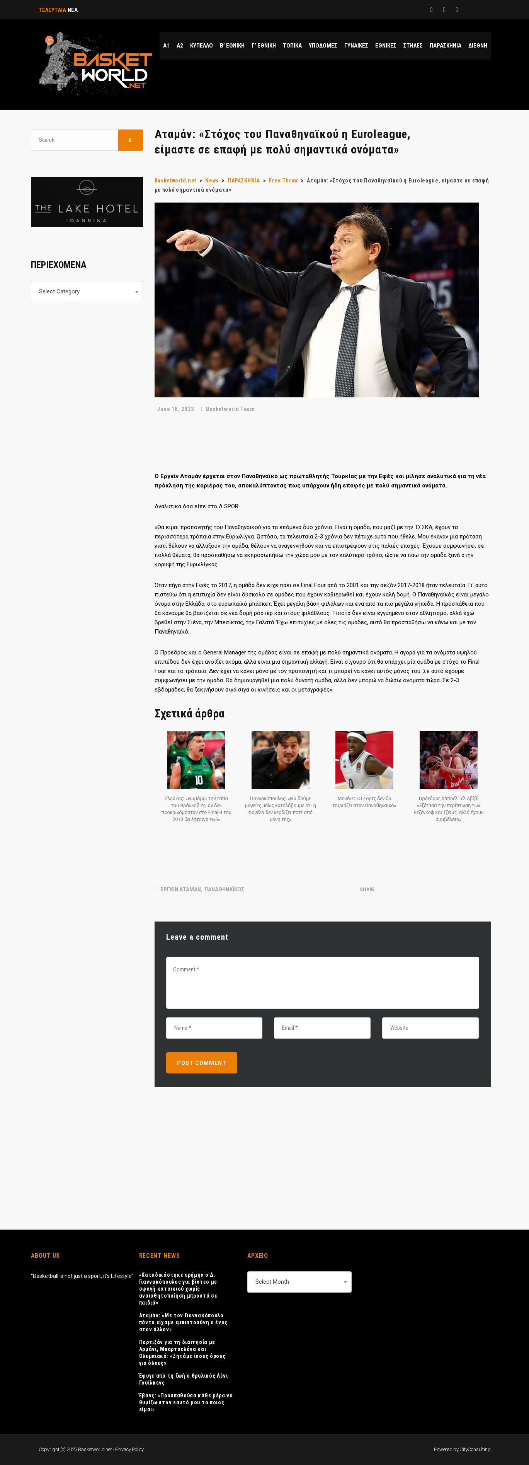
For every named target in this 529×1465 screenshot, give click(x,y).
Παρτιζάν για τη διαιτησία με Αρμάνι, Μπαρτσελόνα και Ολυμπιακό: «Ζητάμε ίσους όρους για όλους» (182, 1352)
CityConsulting (474, 1449)
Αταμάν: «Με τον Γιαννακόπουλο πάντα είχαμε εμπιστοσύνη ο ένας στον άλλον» (183, 1322)
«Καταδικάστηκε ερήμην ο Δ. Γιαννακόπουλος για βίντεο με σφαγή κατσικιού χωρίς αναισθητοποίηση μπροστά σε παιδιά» (178, 1289)
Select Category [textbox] (59, 291)
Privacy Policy (129, 1449)
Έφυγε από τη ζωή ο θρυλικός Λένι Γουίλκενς (183, 1379)
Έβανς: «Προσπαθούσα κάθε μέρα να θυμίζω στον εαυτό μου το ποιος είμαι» (186, 1402)
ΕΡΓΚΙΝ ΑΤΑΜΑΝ (180, 889)
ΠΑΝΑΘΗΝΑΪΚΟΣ (224, 889)
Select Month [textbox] (272, 1281)
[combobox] (87, 291)
